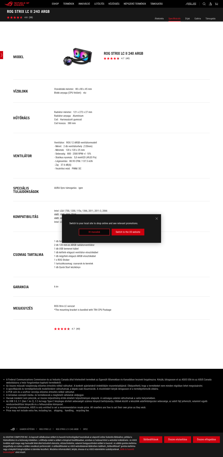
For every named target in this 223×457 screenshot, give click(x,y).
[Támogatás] (156, 4)
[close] (157, 218)
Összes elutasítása (177, 439)
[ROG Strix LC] (45, 429)
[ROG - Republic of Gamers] (17, 4)
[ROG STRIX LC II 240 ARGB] (67, 429)
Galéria (198, 18)
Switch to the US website (128, 232)
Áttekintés (159, 18)
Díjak (187, 18)
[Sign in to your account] (210, 4)
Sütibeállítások (150, 439)
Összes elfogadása (206, 439)
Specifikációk (174, 18)
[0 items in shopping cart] (216, 4)
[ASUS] (191, 4)
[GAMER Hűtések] (27, 429)
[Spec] (85, 429)
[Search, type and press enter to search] (204, 4)
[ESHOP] (55, 4)
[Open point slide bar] (1, 55)
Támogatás (211, 18)
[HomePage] (12, 429)
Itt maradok (94, 232)
